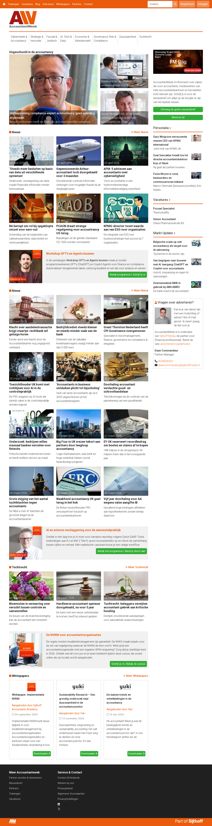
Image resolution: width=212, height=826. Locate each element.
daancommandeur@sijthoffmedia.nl (179, 365)
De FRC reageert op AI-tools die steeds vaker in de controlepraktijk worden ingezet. (29, 400)
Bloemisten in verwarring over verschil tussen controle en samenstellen (29, 607)
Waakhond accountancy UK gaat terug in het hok (78, 500)
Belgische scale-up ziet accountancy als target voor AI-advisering (170, 245)
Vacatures (27, 4)
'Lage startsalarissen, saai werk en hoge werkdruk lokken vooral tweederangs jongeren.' (76, 457)
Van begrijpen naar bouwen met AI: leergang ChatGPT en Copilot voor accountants (170, 264)
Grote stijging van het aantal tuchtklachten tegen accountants (28, 502)
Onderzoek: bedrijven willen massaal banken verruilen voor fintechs (30, 445)
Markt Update (163, 233)
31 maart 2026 (18, 321)
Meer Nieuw (141, 132)
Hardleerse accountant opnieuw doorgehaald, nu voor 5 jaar (78, 605)
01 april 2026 (17, 220)
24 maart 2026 (65, 597)
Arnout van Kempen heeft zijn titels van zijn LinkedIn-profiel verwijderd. (50, 121)
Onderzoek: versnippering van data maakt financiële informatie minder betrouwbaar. (29, 184)
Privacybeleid (65, 788)
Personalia (161, 128)
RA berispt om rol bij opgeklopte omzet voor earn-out (31, 227)
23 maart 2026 (113, 597)
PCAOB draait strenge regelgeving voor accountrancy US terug (77, 229)
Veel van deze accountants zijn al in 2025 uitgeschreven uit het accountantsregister (76, 397)
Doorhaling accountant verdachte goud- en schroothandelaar (119, 388)
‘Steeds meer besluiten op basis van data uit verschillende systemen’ (31, 172)
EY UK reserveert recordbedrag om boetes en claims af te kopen (126, 443)
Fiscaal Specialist (164, 208)
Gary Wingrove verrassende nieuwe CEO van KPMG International (170, 140)
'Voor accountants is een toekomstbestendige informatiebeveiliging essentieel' (122, 184)
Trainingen (13, 4)
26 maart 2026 (18, 493)
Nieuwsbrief (15, 783)
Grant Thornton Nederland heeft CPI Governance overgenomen (126, 329)
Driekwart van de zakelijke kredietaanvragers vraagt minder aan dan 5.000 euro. (77, 343)
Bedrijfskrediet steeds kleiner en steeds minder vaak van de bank (76, 330)
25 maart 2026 (18, 597)
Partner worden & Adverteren (25, 777)
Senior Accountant (164, 219)
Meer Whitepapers (137, 675)
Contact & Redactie (69, 777)
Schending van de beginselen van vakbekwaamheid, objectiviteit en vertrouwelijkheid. (28, 238)
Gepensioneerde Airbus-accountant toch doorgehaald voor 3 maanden (76, 172)
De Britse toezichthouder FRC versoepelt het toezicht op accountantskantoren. (73, 511)
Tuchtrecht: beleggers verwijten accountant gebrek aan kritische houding (126, 607)
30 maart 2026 (18, 378)
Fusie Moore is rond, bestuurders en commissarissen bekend (168, 177)
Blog (37, 4)
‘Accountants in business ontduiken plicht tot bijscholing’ (78, 386)
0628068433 (165, 361)
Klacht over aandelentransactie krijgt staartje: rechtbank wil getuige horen (30, 330)
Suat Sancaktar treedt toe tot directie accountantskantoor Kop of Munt (170, 159)
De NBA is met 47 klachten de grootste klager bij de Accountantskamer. (26, 515)
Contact (88, 4)
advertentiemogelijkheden (175, 343)
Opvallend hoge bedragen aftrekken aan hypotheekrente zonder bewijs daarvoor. (124, 511)
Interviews (48, 4)
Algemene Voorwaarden (71, 793)
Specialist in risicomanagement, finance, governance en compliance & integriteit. (126, 339)
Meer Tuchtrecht (138, 567)
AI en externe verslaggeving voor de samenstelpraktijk (83, 530)
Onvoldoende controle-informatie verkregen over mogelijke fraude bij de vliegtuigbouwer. (78, 184)
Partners (76, 4)
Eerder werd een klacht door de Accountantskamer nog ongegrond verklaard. (29, 343)
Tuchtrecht (145, 36)
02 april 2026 (17, 163)
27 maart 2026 (18, 435)
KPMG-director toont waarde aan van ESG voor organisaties (124, 227)
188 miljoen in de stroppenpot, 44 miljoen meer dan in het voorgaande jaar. (124, 454)
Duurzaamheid (127, 36)
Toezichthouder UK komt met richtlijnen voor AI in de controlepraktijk (29, 388)
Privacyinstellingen (68, 798)
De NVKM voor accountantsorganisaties (73, 635)
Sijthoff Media (167, 336)
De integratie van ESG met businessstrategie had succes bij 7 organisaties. (123, 238)
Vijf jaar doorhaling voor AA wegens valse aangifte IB (123, 500)
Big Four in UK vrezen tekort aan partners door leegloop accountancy (78, 445)
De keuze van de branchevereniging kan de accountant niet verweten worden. (29, 619)
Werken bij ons (66, 783)
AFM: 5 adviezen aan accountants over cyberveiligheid (118, 172)
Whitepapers (63, 4)
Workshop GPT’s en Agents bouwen (70, 253)
